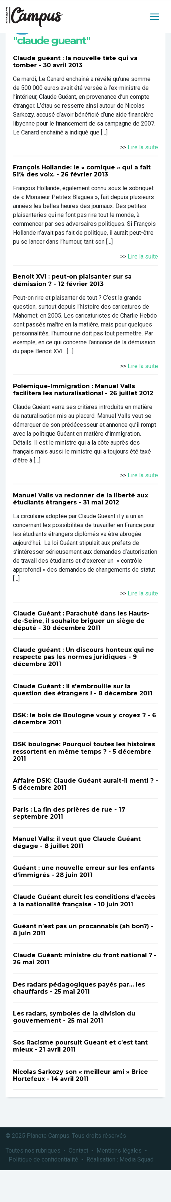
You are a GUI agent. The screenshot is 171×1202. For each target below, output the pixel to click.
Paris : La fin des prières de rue (62, 809)
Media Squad (136, 1159)
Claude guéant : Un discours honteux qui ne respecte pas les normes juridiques (83, 653)
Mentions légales (119, 1150)
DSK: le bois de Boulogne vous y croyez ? (79, 715)
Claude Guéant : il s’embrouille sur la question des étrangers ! (72, 690)
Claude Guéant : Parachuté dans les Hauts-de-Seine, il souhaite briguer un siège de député (81, 620)
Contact (78, 1150)
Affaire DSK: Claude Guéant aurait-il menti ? (83, 780)
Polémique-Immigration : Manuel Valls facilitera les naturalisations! (74, 390)
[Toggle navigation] (154, 16)
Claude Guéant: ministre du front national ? (82, 955)
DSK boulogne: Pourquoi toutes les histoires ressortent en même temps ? (84, 748)
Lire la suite (143, 147)
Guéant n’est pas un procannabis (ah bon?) (81, 926)
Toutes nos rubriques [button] (33, 1150)
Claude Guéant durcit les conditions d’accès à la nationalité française (84, 900)
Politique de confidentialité (43, 1159)
